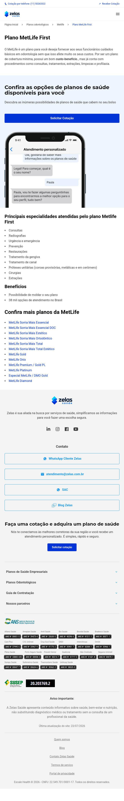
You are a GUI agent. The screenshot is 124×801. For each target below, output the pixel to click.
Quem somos (62, 739)
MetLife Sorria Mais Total (26, 344)
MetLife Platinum (20, 370)
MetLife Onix (17, 359)
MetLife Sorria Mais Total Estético (31, 349)
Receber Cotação (109, 4)
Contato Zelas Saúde (62, 756)
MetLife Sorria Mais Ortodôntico (30, 338)
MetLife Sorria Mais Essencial (29, 322)
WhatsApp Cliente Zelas (62, 458)
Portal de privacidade (62, 773)
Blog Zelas (62, 505)
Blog (62, 747)
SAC (62, 489)
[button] (117, 14)
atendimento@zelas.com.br (62, 474)
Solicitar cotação (62, 547)
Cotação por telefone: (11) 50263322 (25, 4)
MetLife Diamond (20, 381)
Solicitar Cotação (62, 118)
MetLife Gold (17, 354)
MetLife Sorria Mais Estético (28, 333)
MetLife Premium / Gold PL (27, 365)
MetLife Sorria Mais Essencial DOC (32, 328)
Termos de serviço (62, 765)
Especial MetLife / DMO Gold (28, 375)
